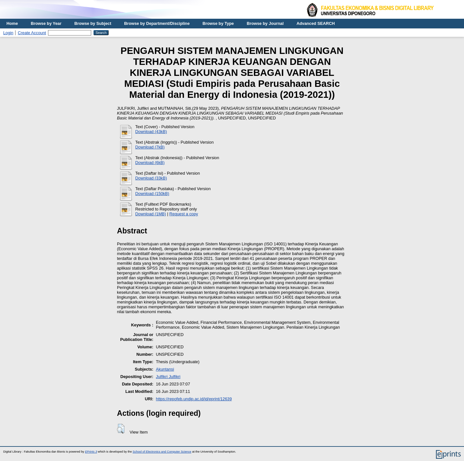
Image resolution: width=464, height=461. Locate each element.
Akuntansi (165, 369)
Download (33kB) (151, 178)
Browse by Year (46, 23)
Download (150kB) (152, 193)
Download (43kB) (151, 131)
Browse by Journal (265, 23)
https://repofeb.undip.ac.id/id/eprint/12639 (194, 398)
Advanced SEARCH (315, 23)
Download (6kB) (150, 162)
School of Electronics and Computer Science (162, 451)
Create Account (32, 32)
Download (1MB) (150, 213)
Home (12, 23)
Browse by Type (218, 23)
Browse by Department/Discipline (156, 23)
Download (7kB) (150, 147)
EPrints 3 (91, 451)
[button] (120, 429)
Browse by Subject (92, 23)
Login (8, 32)
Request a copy (183, 213)
